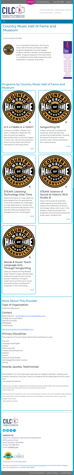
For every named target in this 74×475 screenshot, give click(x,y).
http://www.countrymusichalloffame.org (17, 329)
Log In (68, 2)
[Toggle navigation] (4, 22)
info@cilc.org (13, 447)
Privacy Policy (52, 473)
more (32, 148)
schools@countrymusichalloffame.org (30, 316)
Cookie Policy (66, 473)
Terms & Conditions (36, 473)
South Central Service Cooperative (35, 465)
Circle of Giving (43, 2)
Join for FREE (58, 2)
